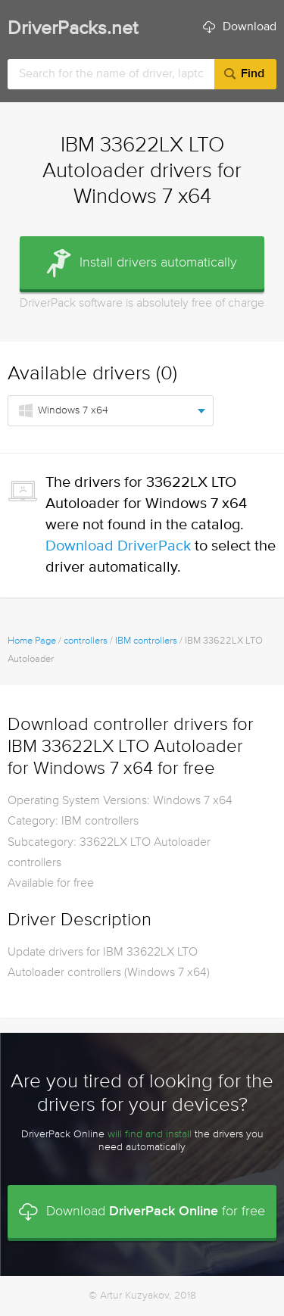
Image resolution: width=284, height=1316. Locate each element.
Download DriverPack (118, 546)
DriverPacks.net (73, 29)
